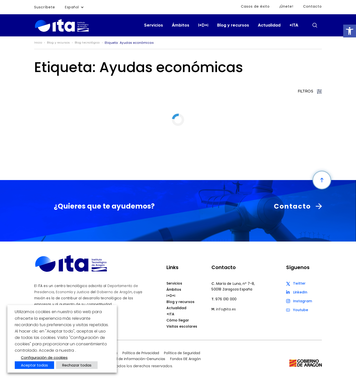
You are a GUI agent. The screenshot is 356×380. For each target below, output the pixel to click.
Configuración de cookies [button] (44, 357)
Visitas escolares (181, 326)
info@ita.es (226, 309)
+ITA (293, 25)
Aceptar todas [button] (34, 365)
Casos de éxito (255, 6)
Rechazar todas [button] (76, 365)
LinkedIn (300, 292)
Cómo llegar (177, 320)
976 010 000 (226, 299)
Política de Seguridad (182, 352)
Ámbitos (180, 25)
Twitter (299, 283)
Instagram (302, 301)
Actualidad (269, 25)
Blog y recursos (233, 25)
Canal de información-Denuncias (136, 358)
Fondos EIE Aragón (185, 358)
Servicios (153, 25)
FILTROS (310, 91)
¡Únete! (286, 6)
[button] (349, 31)
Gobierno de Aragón (114, 292)
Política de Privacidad (140, 352)
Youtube (300, 309)
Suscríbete (44, 7)
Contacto (312, 6)
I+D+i (203, 25)
